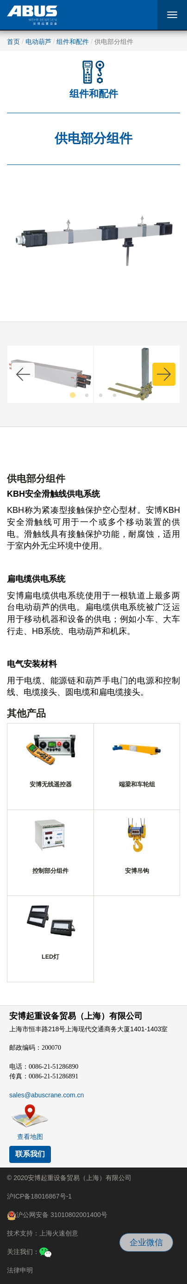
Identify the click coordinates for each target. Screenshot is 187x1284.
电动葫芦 (38, 41)
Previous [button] (23, 374)
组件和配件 (72, 41)
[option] (50, 374)
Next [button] (163, 374)
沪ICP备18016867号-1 (39, 1196)
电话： (43, 1066)
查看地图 (30, 1136)
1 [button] (72, 395)
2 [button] (86, 395)
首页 (13, 41)
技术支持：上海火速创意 (42, 1233)
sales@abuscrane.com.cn (46, 1095)
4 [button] (114, 395)
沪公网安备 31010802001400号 (57, 1215)
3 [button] (100, 395)
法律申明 (20, 1270)
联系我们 (30, 1154)
